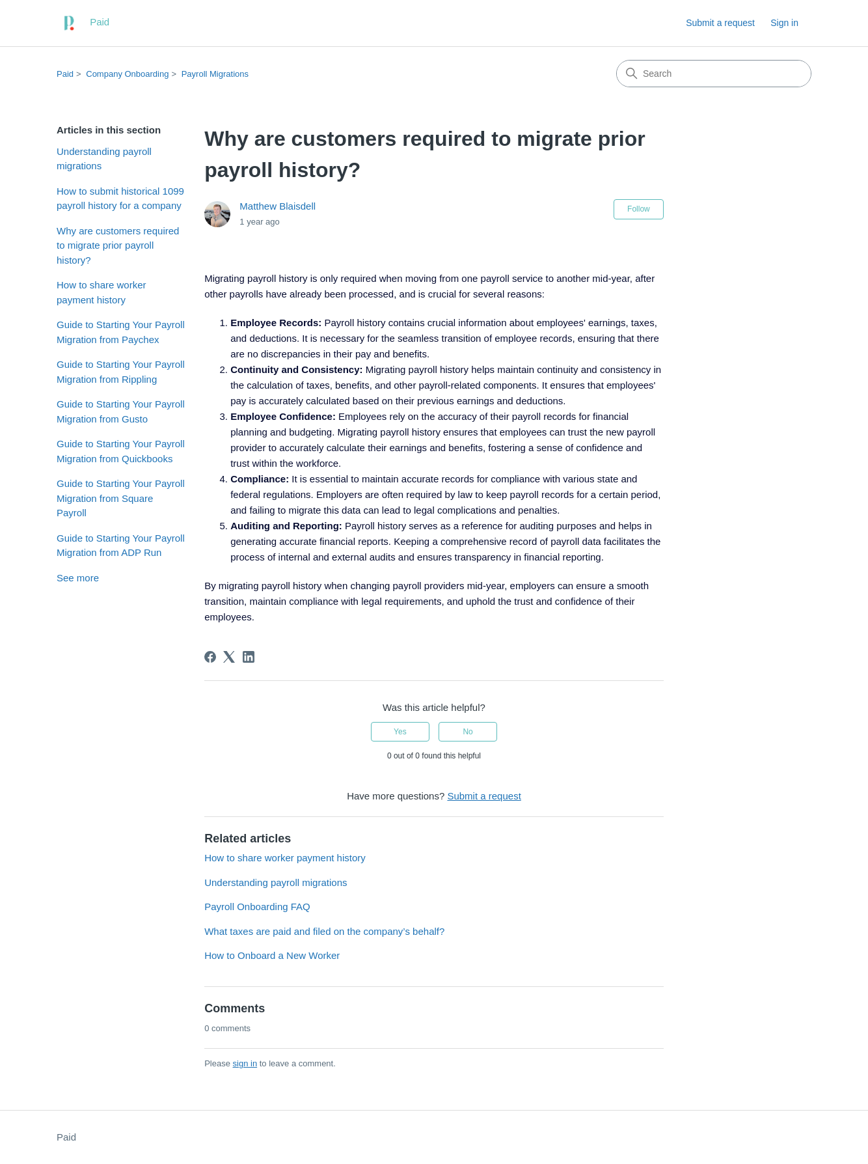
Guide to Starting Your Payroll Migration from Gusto (121, 411)
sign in (245, 1063)
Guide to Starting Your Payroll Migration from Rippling (121, 372)
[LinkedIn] (248, 657)
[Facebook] (210, 657)
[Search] (714, 74)
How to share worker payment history (101, 292)
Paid (65, 74)
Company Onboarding (127, 74)
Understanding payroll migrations (104, 159)
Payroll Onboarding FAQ (257, 906)
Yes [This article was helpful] (400, 731)
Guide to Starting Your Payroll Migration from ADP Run (121, 546)
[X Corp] (229, 657)
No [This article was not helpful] (467, 731)
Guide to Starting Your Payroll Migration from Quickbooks (121, 451)
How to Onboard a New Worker (272, 955)
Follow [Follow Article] (638, 209)
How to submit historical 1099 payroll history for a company (120, 199)
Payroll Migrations (215, 74)
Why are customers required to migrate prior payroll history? (118, 245)
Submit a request (720, 23)
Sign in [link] (784, 23)
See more (78, 577)
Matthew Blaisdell (277, 206)
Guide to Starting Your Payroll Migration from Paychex (121, 332)
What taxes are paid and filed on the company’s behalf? (324, 931)
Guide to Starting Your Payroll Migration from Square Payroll (121, 498)
